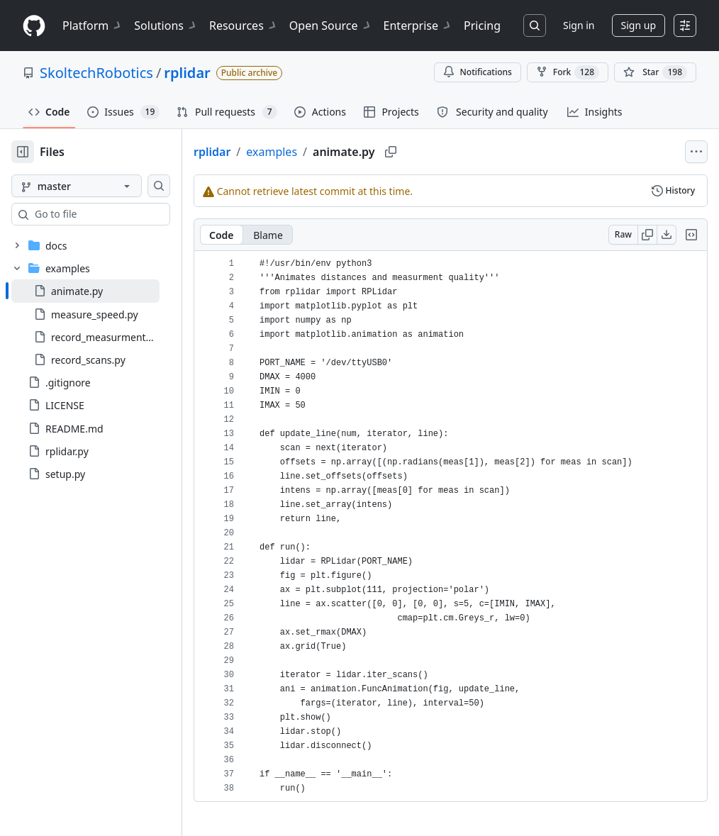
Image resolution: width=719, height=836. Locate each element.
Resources (243, 25)
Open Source (330, 25)
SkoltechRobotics (96, 72)
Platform (92, 25)
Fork (567, 72)
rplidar (187, 72)
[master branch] (99, 185)
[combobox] (119, 214)
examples (316, 152)
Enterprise (418, 25)
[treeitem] (108, 290)
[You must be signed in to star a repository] (655, 72)
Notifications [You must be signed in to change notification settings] (477, 72)
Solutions (166, 25)
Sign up (638, 25)
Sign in (578, 25)
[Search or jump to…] (534, 25)
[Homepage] (34, 26)
